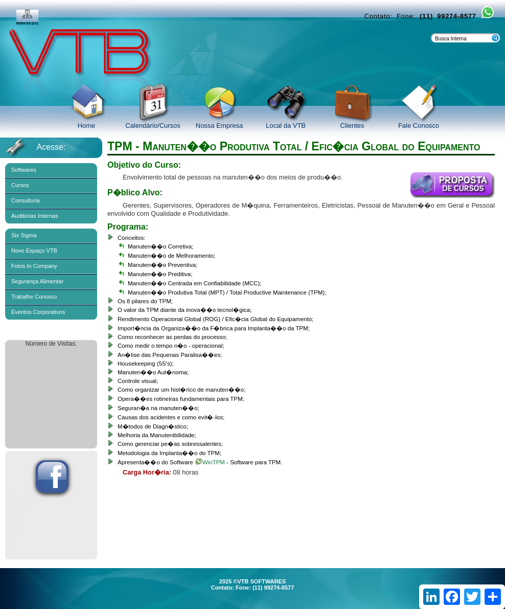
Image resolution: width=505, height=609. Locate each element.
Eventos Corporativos (38, 312)
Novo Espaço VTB (34, 250)
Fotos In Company (34, 266)
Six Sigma (24, 235)
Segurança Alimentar (37, 281)
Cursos (20, 185)
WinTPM (210, 462)
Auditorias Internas (34, 216)
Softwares (23, 170)
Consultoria (25, 200)
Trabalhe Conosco (34, 297)
